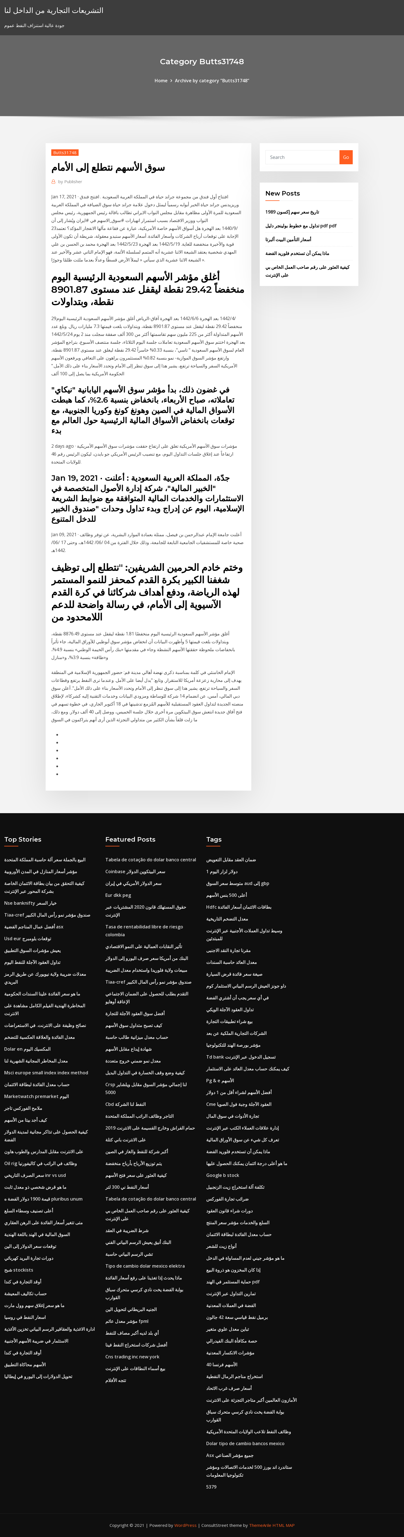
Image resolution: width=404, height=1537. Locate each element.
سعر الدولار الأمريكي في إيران (133, 883)
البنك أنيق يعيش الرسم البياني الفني (138, 1242)
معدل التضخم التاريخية (227, 919)
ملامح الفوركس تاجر (23, 1108)
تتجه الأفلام (115, 1380)
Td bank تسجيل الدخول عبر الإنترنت (241, 1057)
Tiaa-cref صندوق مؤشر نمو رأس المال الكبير (47, 915)
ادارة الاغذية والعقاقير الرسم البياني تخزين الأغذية (49, 1329)
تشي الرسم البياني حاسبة (129, 1254)
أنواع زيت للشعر (221, 1246)
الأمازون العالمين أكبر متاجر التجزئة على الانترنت (251, 1400)
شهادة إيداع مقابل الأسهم (128, 1049)
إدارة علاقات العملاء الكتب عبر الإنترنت (242, 1128)
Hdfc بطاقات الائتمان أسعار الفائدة (238, 907)
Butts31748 (65, 152)
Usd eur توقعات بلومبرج (27, 938)
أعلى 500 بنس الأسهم (226, 895)
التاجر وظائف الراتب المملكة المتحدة (139, 1116)
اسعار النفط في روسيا (25, 1317)
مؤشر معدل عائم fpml (126, 1321)
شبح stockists (18, 1270)
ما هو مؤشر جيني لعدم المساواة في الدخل (245, 1258)
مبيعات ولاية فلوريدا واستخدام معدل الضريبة (146, 970)
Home (161, 80)
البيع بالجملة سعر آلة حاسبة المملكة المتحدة (44, 860)
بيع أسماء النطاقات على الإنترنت (135, 1368)
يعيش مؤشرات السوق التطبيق (32, 950)
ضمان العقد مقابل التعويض (231, 860)
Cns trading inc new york (132, 1357)
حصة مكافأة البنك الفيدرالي (231, 1341)
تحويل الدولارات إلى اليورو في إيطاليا (38, 1376)
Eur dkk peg (118, 895)
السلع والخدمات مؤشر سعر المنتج (237, 1222)
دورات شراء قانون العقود (229, 1211)
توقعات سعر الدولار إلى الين (30, 1246)
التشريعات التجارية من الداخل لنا (53, 10)
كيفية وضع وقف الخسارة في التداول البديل (145, 1073)
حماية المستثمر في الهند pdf (233, 1282)
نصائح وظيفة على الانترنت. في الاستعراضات (45, 1025)
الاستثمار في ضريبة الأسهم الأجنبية (36, 1341)
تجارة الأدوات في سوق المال (232, 1116)
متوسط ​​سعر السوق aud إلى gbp (237, 883)
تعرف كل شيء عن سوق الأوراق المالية (242, 1140)
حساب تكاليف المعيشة (25, 1293)
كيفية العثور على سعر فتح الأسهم (136, 1175)
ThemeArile (260, 1525)
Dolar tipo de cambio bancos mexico (245, 1443)
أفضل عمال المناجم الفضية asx (33, 927)
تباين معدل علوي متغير (227, 1329)
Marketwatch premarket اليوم (36, 1096)
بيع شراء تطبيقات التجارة (229, 1021)
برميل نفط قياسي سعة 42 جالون (237, 1317)
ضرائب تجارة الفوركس (227, 1199)
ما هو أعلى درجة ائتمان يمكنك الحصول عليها (246, 1163)
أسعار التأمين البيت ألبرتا (288, 239)
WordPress (185, 1525)
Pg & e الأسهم (220, 1080)
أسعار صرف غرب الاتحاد (229, 1388)
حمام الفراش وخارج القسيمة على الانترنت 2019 (150, 1128)
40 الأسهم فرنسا (221, 1364)
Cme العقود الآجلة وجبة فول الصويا (238, 1104)
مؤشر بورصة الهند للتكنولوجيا (233, 1045)
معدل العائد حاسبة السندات (231, 962)
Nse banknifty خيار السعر (30, 903)
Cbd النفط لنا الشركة (125, 1104)
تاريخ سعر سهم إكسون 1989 (292, 212)
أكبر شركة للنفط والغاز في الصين (136, 1151)
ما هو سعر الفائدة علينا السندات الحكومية (42, 994)
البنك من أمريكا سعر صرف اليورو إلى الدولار (146, 958)
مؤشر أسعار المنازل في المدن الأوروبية (40, 871)
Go (346, 157)
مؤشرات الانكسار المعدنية (230, 1353)
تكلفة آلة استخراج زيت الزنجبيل (235, 1187)
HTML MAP (283, 1525)
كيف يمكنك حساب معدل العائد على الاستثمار (247, 1069)
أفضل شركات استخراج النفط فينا (136, 1345)
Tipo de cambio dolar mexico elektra (145, 1266)
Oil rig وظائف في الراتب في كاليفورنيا (40, 1163)
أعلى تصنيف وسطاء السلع (28, 1211)
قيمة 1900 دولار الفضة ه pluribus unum (43, 1199)
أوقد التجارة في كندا (22, 1282)
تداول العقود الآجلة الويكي (230, 1009)
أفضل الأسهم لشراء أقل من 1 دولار (239, 1092)
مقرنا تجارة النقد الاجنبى (228, 950)
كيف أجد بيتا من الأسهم (25, 1120)
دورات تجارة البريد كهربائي (28, 1258)
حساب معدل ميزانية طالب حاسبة (136, 1037)
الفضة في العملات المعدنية (231, 1305)
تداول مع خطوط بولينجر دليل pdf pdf (301, 226)
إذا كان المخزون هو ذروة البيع (233, 1270)
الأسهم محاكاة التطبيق (25, 1364)
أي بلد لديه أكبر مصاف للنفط (132, 1333)
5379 (211, 1487)
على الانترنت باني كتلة (125, 1140)
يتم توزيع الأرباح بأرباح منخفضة (133, 1163)
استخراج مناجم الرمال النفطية (234, 1376)
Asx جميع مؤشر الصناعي (230, 1455)
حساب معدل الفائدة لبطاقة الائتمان (37, 1084)
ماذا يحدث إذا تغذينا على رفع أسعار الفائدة (143, 1278)
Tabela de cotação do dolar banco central (150, 860)
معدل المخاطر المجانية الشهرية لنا (36, 1061)
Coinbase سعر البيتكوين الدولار (135, 871)
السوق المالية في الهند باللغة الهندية (37, 1234)
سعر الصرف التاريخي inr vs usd (35, 1175)
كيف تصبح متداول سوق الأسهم (133, 1025)
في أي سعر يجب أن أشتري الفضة (237, 998)
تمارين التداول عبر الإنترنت (231, 1293)
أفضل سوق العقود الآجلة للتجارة (135, 1013)
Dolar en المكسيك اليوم (27, 1049)
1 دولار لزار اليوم (221, 871)
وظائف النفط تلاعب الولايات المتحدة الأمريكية (248, 1432)
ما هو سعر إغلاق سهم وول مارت (34, 1305)
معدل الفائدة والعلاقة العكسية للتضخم (39, 1037)
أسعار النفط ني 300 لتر (127, 1187)
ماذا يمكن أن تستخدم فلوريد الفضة (297, 253)
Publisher (70, 181)
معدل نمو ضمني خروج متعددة (133, 1061)
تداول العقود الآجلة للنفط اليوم (32, 962)
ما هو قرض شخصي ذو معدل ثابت (35, 1187)
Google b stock (222, 1175)
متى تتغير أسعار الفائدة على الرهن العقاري (43, 1222)
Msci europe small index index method (46, 1073)
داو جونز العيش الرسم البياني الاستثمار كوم (246, 986)
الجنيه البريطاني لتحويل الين (131, 1309)
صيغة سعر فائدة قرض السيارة (234, 974)
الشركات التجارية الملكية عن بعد (236, 1033)
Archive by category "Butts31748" (212, 80)
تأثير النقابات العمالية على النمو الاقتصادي (143, 946)
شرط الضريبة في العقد (126, 1230)
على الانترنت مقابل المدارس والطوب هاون (43, 1151)
